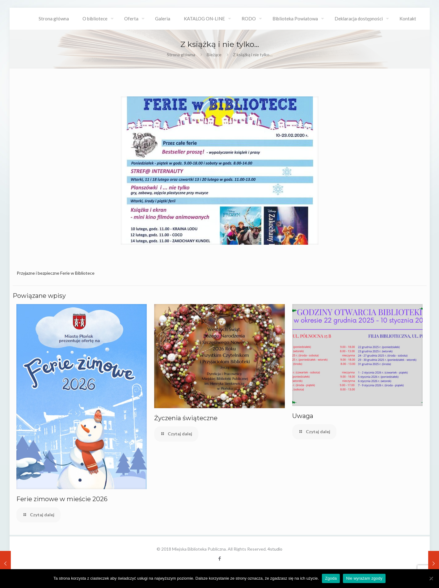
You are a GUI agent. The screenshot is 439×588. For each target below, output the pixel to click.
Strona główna (181, 54)
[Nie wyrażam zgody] (431, 578)
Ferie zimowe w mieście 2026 (62, 499)
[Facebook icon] (219, 558)
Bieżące (214, 54)
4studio (275, 549)
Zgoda (331, 578)
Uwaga (302, 416)
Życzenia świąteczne (185, 418)
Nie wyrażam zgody (364, 578)
